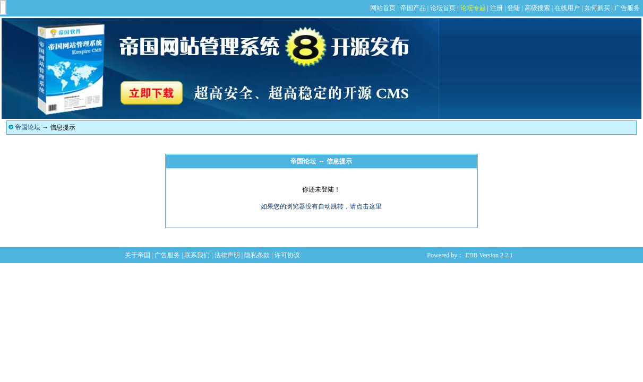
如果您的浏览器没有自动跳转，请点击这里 (321, 206)
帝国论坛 (27, 127)
